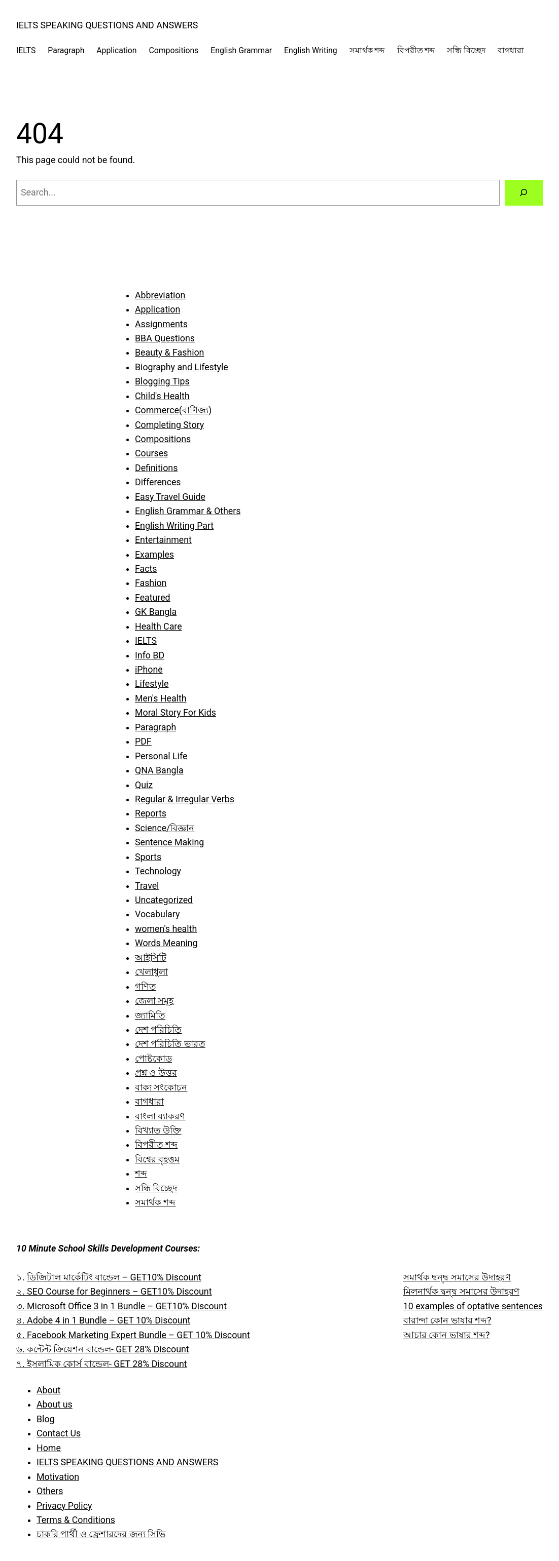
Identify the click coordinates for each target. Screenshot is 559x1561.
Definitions (156, 468)
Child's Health (162, 396)
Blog (46, 1419)
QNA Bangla (159, 770)
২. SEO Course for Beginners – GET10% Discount (114, 1291)
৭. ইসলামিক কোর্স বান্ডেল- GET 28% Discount (101, 1364)
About (48, 1390)
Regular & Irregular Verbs (184, 799)
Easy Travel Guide (170, 497)
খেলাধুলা (151, 972)
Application (157, 309)
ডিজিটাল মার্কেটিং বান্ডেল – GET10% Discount (114, 1277)
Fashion (150, 583)
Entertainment (163, 540)
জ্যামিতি (150, 1015)
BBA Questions (165, 338)
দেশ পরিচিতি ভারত (170, 1044)
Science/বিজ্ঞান (164, 828)
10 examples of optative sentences (473, 1306)
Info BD (149, 655)
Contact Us (59, 1433)
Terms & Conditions (76, 1520)
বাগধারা (149, 1102)
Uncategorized (164, 900)
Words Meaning (166, 943)
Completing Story (169, 425)
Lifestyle (151, 684)
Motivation (58, 1477)
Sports (148, 857)
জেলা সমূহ (154, 1001)
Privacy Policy (64, 1506)
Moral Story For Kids (175, 713)
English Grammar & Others (187, 511)
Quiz (144, 785)
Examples (154, 555)
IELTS (146, 641)
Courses (151, 453)
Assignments (161, 324)
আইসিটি (150, 958)
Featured (152, 598)
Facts (146, 569)
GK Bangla (156, 612)
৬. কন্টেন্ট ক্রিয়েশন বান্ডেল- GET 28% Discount (102, 1349)
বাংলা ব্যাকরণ (160, 1116)
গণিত (145, 987)
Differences (158, 482)
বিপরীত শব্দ (156, 1145)
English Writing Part (174, 526)
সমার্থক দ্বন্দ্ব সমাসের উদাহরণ (457, 1277)
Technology (158, 871)
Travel (147, 886)
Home (49, 1448)
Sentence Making (169, 842)
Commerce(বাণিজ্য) (173, 410)
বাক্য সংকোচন (161, 1087)
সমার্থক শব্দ (155, 1202)
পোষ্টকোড (153, 1058)
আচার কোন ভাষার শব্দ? (446, 1335)
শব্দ (141, 1173)
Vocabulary (157, 914)
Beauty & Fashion (169, 352)
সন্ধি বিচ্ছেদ (156, 1188)
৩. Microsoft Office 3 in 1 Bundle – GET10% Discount (121, 1306)
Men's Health (161, 698)
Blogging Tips (162, 381)
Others (50, 1491)
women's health (166, 929)
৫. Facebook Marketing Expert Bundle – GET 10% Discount (133, 1335)
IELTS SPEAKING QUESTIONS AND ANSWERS (107, 25)
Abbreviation (160, 295)
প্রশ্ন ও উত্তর (156, 1073)
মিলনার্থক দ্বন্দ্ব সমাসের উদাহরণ (461, 1291)
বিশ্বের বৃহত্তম (157, 1159)
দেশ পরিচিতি (158, 1030)
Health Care (158, 626)
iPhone (149, 670)
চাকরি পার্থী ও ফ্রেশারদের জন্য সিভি (101, 1534)
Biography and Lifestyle (181, 367)
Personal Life (161, 756)
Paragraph (155, 727)
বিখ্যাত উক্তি (158, 1130)
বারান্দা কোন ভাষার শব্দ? (447, 1320)
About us (55, 1404)
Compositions (163, 439)
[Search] (524, 193)
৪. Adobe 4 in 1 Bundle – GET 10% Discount (103, 1320)
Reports (150, 813)
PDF (143, 741)
